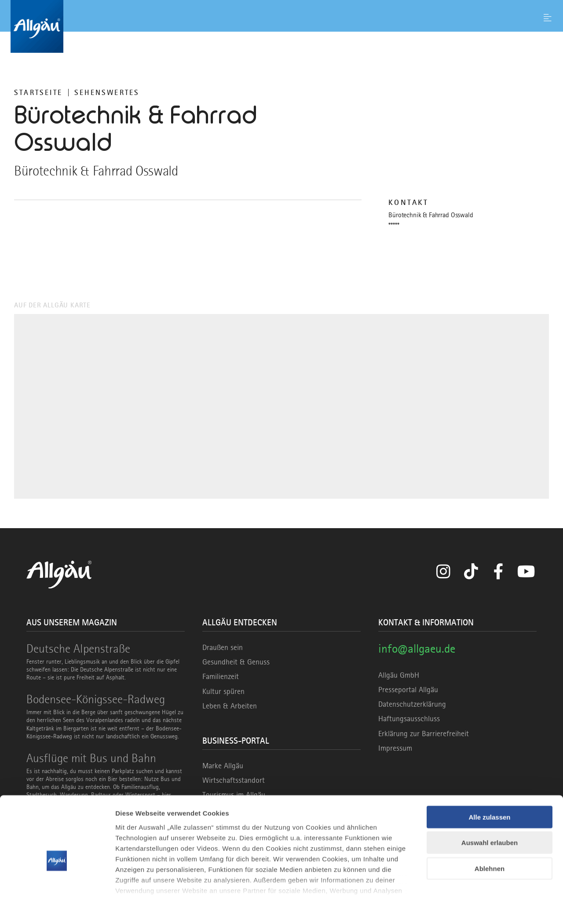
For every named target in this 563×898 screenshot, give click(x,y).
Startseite (38, 92)
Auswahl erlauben (489, 788)
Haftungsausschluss (409, 718)
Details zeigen (468, 880)
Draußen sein (222, 647)
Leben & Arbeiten (229, 705)
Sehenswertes (106, 92)
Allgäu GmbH (398, 675)
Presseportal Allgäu (408, 689)
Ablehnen (490, 814)
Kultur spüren (223, 691)
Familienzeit (220, 676)
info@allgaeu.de (416, 648)
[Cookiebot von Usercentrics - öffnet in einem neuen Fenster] (56, 880)
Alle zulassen (489, 762)
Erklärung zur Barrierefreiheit (423, 733)
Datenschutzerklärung (412, 704)
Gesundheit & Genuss (236, 661)
